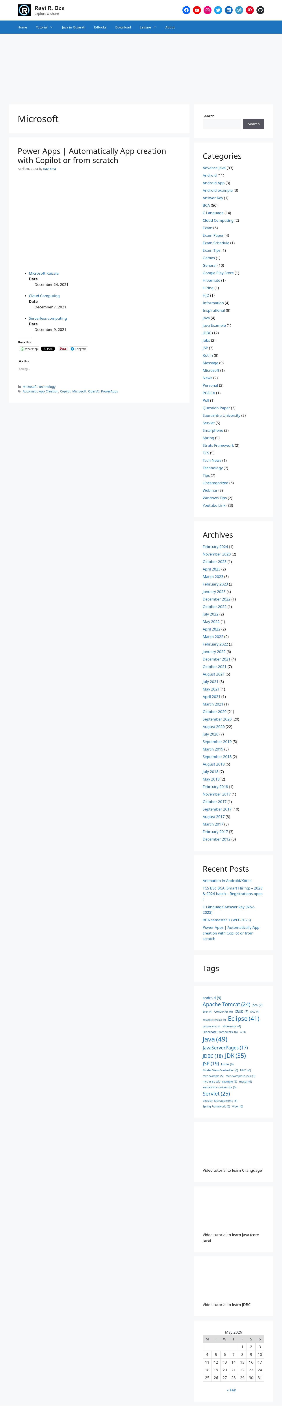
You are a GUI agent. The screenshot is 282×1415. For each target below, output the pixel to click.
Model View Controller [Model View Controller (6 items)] (220, 1070)
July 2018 (211, 771)
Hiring (208, 287)
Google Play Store (218, 272)
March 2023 (213, 576)
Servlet (209, 422)
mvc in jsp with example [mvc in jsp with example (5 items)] (220, 1082)
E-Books (100, 27)
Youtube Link (214, 505)
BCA (206, 205)
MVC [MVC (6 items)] (245, 1070)
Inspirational (214, 310)
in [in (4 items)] (243, 1032)
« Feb (231, 1389)
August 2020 (214, 726)
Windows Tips (215, 497)
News (207, 377)
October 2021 (214, 666)
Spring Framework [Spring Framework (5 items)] (216, 1107)
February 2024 (215, 546)
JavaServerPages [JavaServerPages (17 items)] (225, 1047)
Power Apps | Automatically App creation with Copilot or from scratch (92, 155)
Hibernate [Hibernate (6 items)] (232, 1026)
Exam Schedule (216, 242)
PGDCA (209, 392)
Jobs (206, 340)
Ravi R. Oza (50, 7)
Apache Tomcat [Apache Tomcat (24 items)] (226, 1004)
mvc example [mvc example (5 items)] (213, 1076)
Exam (207, 227)
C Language (213, 212)
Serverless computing (48, 318)
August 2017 (214, 816)
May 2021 (211, 689)
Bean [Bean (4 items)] (207, 1011)
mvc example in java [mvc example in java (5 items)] (240, 1076)
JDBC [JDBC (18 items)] (213, 1056)
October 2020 (214, 711)
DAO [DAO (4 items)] (254, 1011)
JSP (205, 347)
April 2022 (211, 629)
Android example (218, 190)
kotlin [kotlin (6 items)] (227, 1064)
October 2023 (214, 561)
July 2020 (211, 734)
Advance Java (214, 167)
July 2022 (211, 614)
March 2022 (213, 636)
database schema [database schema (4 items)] (214, 1020)
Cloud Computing (44, 295)
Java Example (214, 325)
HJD (206, 295)
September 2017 (217, 809)
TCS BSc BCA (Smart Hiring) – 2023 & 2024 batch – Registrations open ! (233, 894)
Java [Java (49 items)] (215, 1039)
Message (210, 362)
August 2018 (214, 764)
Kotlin (208, 355)
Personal (210, 385)
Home (22, 27)
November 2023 (217, 554)
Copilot (65, 391)
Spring (208, 437)
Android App (214, 182)
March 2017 (213, 824)
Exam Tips (212, 250)
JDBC (207, 332)
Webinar (210, 490)
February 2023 (215, 584)
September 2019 (217, 741)
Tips (206, 475)
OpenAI (93, 391)
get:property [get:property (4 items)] (211, 1026)
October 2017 (214, 801)
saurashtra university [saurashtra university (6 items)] (220, 1087)
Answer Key (213, 197)
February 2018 (215, 786)
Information (213, 302)
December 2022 (216, 599)
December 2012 (216, 839)
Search (209, 115)
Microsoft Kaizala (44, 273)
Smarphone (213, 430)
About (170, 27)
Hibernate (211, 280)
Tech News (212, 460)
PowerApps (109, 391)
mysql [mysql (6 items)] (245, 1081)
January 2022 (214, 651)
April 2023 (211, 569)
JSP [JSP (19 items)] (211, 1063)
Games (209, 257)
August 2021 (214, 674)
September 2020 (217, 719)
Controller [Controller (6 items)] (223, 1011)
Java (206, 317)
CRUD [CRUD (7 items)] (241, 1011)
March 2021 (213, 704)
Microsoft (30, 387)
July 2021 (211, 681)
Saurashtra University (221, 415)
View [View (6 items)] (237, 1106)
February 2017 (215, 831)
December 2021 (216, 659)
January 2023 (214, 591)
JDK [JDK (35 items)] (235, 1055)
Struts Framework (218, 445)
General (210, 265)
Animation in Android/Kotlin (227, 880)
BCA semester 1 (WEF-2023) (227, 919)
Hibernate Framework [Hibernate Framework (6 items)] (220, 1032)
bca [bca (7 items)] (257, 1005)
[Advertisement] (141, 67)
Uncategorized (215, 482)
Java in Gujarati (73, 27)
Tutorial (47, 27)
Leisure (150, 27)
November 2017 (217, 794)
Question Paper (216, 407)
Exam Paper (213, 235)
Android (210, 175)
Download (123, 27)
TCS (206, 452)
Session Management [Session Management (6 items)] (220, 1100)
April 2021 (211, 696)
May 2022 (211, 621)
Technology (47, 387)
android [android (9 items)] (212, 997)
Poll (206, 400)
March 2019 (213, 749)
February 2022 (215, 644)
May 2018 (211, 779)
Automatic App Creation (40, 391)
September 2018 (217, 756)
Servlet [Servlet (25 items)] (216, 1094)
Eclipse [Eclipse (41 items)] (243, 1018)
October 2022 (214, 606)
